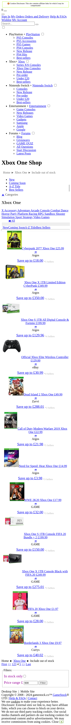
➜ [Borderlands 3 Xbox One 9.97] (35, 646)
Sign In (5, 16)
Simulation (8, 217)
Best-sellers (23, 57)
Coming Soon (17, 183)
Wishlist (6, 19)
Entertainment (18, 106)
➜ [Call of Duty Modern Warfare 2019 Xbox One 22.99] (35, 435)
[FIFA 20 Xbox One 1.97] (35, 608)
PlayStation (17, 34)
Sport (18, 217)
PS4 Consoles (24, 47)
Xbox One (19, 660)
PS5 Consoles (24, 37)
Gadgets (21, 119)
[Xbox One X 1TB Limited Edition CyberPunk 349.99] (36, 284)
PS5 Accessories (26, 41)
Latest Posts (23, 153)
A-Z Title (14, 186)
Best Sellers (16, 189)
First (4, 664)
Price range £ (13, 682)
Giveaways (23, 140)
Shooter (60, 213)
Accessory (10, 210)
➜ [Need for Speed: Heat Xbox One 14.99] (35, 469)
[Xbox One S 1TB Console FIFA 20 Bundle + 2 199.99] (35, 535)
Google (20, 129)
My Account (19, 19)
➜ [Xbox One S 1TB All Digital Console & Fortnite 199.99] (35, 326)
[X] (61, 721)
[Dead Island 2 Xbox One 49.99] (35, 394)
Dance (64, 210)
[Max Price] (31, 683)
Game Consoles (25, 109)
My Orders (18, 16)
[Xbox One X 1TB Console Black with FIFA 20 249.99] (35, 573)
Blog (19, 136)
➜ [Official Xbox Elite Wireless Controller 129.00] (35, 364)
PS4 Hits (21, 54)
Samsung (22, 122)
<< (9, 664)
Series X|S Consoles (28, 65)
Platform (22, 213)
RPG (40, 213)
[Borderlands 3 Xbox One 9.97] (35, 642)
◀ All (11, 220)
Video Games (24, 116)
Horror (5, 213)
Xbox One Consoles (28, 68)
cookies (15, 701)
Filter (43, 682)
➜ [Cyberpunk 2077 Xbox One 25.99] (35, 251)
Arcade (34, 210)
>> (23, 664)
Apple (20, 126)
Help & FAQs (58, 16)
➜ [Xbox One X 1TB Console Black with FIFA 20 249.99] (35, 578)
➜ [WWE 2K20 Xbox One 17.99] (35, 503)
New (12, 179)
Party (13, 213)
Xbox (13, 61)
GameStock (60, 694)
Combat (55, 210)
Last (28, 664)
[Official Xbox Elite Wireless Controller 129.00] (35, 358)
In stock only (13, 676)
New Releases (24, 112)
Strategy (27, 217)
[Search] (36, 24)
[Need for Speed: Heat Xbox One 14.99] (35, 466)
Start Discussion (26, 150)
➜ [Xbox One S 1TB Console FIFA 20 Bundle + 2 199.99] (35, 540)
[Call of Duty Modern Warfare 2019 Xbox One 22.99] (35, 430)
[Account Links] (2, 14)
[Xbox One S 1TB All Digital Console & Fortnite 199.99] (35, 321)
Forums (15, 133)
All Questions (24, 146)
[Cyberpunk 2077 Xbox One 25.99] (35, 248)
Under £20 (22, 78)
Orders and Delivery (37, 16)
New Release (24, 51)
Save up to (30, 260)
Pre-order (22, 75)
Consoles (22, 88)
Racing (32, 213)
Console (44, 210)
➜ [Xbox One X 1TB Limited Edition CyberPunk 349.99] (35, 289)
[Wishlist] (5, 10)
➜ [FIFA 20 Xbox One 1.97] (35, 612)
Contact (32, 698)
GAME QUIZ (24, 143)
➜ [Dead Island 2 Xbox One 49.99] (35, 398)
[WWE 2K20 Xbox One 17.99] (35, 500)
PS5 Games (23, 44)
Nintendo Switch (20, 85)
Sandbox (49, 213)
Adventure (23, 210)
